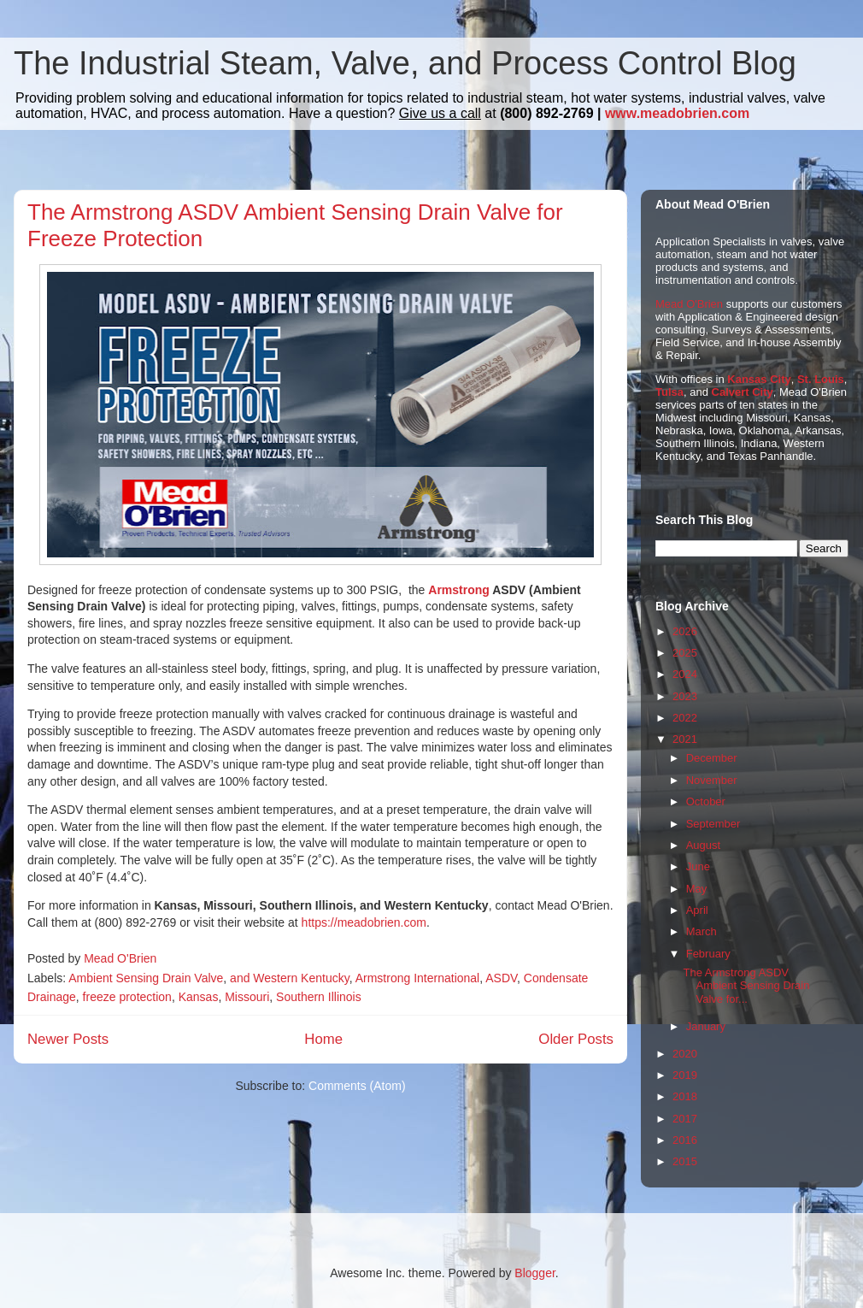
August (703, 845)
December (711, 757)
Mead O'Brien (689, 304)
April (697, 910)
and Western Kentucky (289, 978)
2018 (684, 1096)
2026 (684, 631)
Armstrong (459, 590)
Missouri (247, 997)
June (698, 866)
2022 (684, 717)
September (713, 823)
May (696, 888)
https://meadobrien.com (364, 922)
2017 (684, 1118)
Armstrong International (417, 978)
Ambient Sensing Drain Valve (145, 978)
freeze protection (127, 997)
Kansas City (758, 379)
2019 (684, 1075)
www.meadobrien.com (677, 113)
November (711, 780)
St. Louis (820, 379)
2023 (684, 696)
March (701, 931)
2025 (684, 652)
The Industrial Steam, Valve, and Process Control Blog (405, 63)
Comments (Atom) (357, 1086)
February (708, 953)
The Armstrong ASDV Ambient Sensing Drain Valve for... (746, 985)
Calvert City (742, 392)
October (705, 801)
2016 (684, 1140)
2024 (684, 674)
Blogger (534, 1273)
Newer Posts (68, 1039)
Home (323, 1039)
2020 (684, 1053)
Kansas (199, 997)
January (705, 1026)
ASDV (501, 978)
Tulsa (669, 392)
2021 (684, 739)
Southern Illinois (318, 997)
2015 (684, 1161)
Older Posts (575, 1039)
